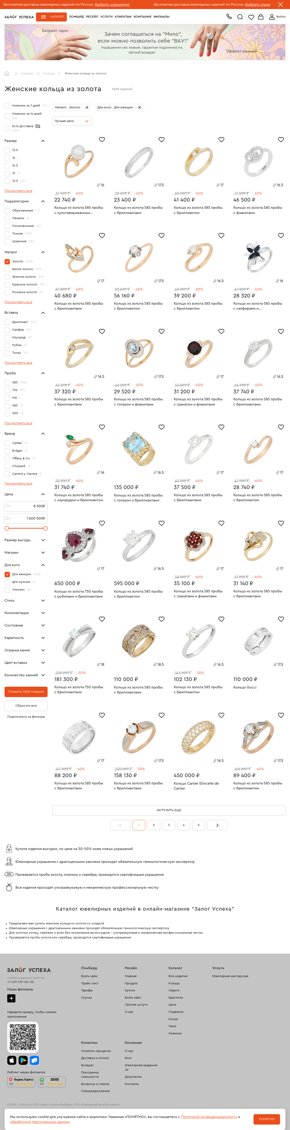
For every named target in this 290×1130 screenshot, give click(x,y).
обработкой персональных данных (40, 1122)
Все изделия (178, 976)
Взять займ (89, 976)
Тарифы (87, 990)
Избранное (251, 17)
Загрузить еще (169, 810)
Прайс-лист (90, 983)
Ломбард (76, 16)
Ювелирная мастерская (230, 976)
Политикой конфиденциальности (209, 1117)
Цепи (172, 1004)
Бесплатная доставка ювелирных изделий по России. (49, 4)
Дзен (11, 998)
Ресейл (92, 16)
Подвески (176, 1012)
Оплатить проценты (96, 1051)
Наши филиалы (20, 989)
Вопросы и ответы (95, 1084)
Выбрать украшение (112, 4)
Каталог (57, 16)
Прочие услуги (136, 1004)
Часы (172, 1026)
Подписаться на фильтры (26, 716)
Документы (133, 1076)
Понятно (267, 1119)
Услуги (106, 16)
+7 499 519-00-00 (20, 982)
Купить (130, 990)
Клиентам (123, 16)
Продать (131, 983)
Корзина (260, 17)
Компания (142, 16)
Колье (173, 1019)
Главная (8, 73)
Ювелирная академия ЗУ (141, 1067)
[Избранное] (101, 139)
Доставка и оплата (95, 1058)
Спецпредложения (95, 1091)
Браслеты (176, 997)
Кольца (49, 73)
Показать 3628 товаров (26, 691)
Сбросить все (26, 705)
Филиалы (161, 16)
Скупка (86, 997)
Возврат (87, 1065)
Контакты (132, 1084)
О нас (129, 1012)
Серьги (174, 990)
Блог (128, 1058)
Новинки (175, 1033)
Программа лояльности (90, 1075)
